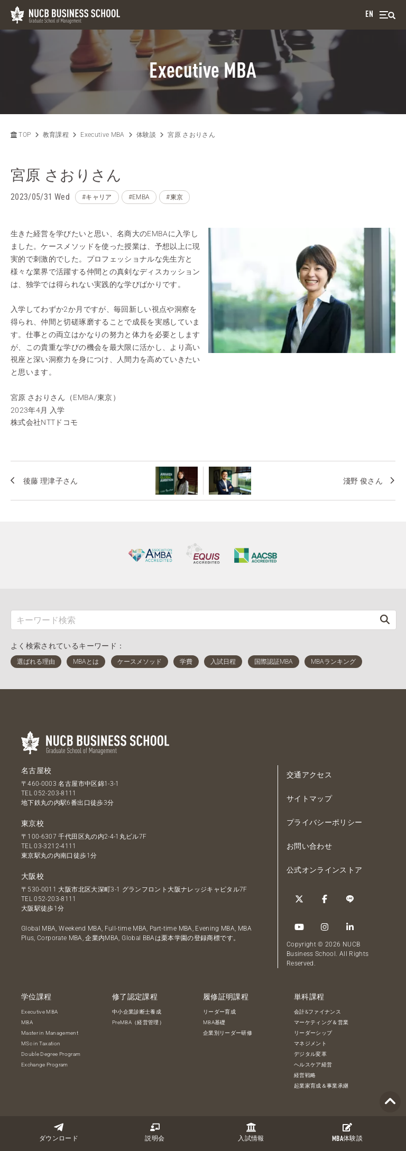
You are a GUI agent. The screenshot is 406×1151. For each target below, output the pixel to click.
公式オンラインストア (325, 870)
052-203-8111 (55, 793)
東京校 (32, 823)
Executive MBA (102, 134)
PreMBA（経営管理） (138, 1022)
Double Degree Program (50, 1054)
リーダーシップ (313, 1033)
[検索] (385, 619)
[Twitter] (299, 899)
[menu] (387, 15)
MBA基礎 (214, 1022)
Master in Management (49, 1033)
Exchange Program (44, 1065)
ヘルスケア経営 (313, 1065)
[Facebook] (324, 899)
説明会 (154, 1132)
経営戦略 (305, 1075)
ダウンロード (58, 1132)
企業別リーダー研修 (227, 1033)
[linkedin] (350, 927)
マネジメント (310, 1043)
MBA (27, 1022)
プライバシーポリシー (325, 822)
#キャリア (97, 197)
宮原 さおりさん (191, 134)
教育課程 (56, 134)
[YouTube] (299, 927)
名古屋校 (36, 770)
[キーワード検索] (192, 619)
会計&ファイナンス (317, 1012)
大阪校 (32, 876)
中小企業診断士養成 (136, 1012)
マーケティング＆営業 (321, 1022)
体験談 (347, 1132)
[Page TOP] (390, 1102)
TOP (21, 134)
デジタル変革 (310, 1054)
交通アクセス (309, 775)
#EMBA (139, 197)
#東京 (174, 197)
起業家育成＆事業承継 (321, 1086)
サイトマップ (309, 798)
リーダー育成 (219, 1012)
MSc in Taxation (40, 1043)
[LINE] (350, 899)
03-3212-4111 (55, 846)
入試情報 (251, 1132)
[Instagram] (324, 927)
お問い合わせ (309, 846)
